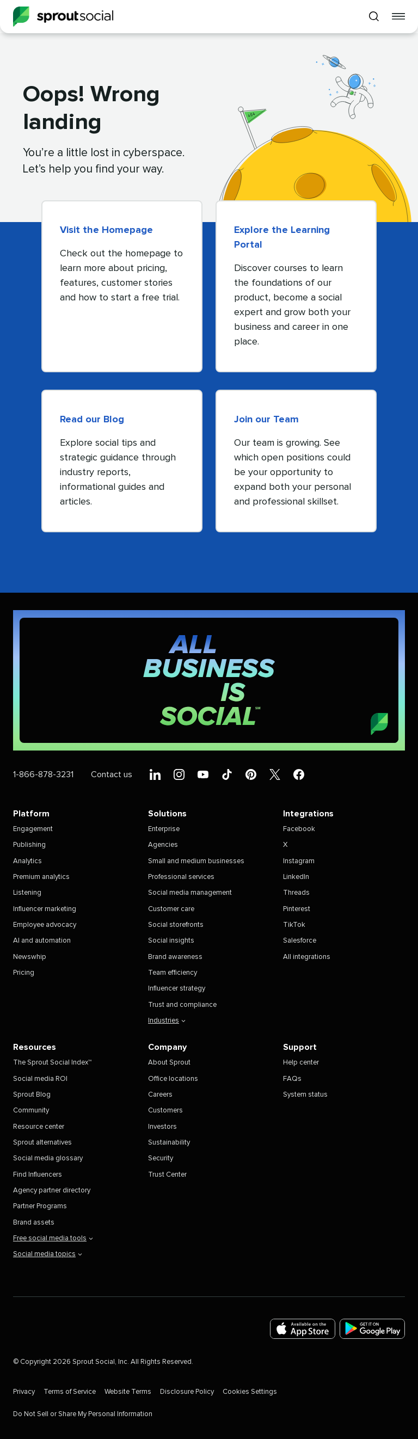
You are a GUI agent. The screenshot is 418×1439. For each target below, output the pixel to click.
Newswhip (29, 957)
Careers (160, 1094)
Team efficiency (172, 972)
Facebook (299, 829)
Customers (165, 1110)
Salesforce (299, 940)
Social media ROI (40, 1079)
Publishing (29, 844)
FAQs (292, 1079)
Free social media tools (53, 1238)
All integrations (306, 957)
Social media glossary (48, 1158)
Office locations (173, 1079)
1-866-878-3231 (43, 774)
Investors (162, 1126)
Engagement (33, 829)
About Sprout (169, 1062)
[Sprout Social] (63, 17)
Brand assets (33, 1222)
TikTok (294, 924)
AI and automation (42, 940)
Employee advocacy (44, 924)
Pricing (23, 972)
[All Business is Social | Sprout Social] (209, 680)
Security (160, 1158)
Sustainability (169, 1142)
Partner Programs (40, 1206)
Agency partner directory (51, 1190)
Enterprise (164, 829)
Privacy (24, 1391)
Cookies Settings (250, 1391)
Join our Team (266, 420)
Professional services (181, 877)
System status (305, 1094)
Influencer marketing (44, 909)
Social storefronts (176, 924)
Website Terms (127, 1391)
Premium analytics (41, 877)
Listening (27, 892)
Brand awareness (175, 957)
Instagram (299, 861)
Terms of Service (70, 1391)
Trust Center (167, 1174)
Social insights (171, 940)
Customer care (171, 909)
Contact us (111, 774)
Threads (296, 892)
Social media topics (47, 1254)
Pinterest (296, 909)
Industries (167, 1020)
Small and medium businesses (196, 861)
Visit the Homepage (106, 230)
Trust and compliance (182, 1004)
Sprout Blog (32, 1094)
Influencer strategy (176, 988)
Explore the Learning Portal (282, 237)
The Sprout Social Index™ (52, 1062)
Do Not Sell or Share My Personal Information (82, 1414)
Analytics (27, 861)
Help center (301, 1062)
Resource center (38, 1126)
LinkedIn (296, 877)
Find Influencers (37, 1174)
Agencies (163, 844)
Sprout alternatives (42, 1142)
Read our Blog (92, 420)
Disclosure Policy (187, 1391)
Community (31, 1110)
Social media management (190, 892)
